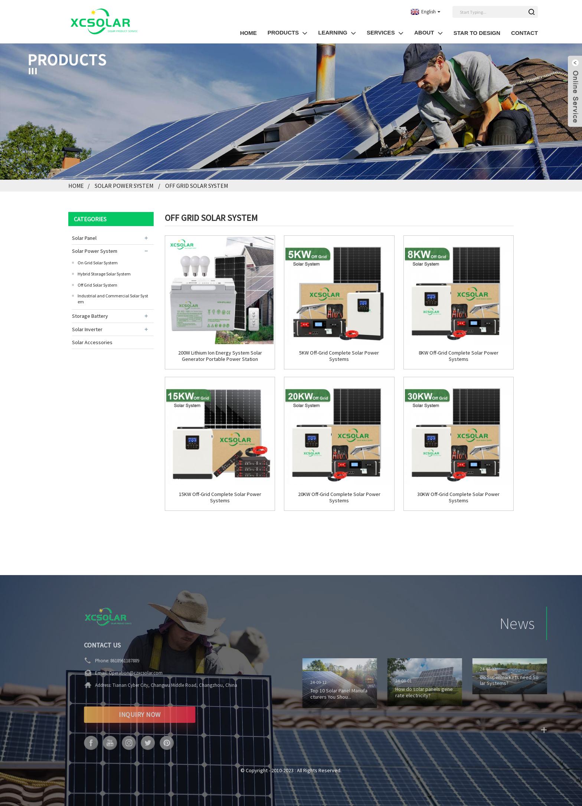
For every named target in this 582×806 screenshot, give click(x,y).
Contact (524, 33)
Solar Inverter (87, 329)
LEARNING (337, 32)
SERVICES (385, 32)
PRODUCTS (288, 32)
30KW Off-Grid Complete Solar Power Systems (458, 497)
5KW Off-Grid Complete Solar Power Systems (339, 356)
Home (76, 185)
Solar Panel (84, 238)
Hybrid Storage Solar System (104, 274)
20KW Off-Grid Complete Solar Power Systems (339, 497)
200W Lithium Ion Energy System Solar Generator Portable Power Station (220, 356)
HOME (248, 33)
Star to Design (477, 33)
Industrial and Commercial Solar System (113, 298)
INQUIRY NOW (122, 714)
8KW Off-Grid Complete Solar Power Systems (458, 356)
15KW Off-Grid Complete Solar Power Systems (220, 497)
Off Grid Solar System (196, 185)
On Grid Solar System (98, 262)
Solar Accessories (92, 342)
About (428, 32)
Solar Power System (124, 185)
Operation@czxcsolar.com (118, 673)
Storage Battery (90, 316)
